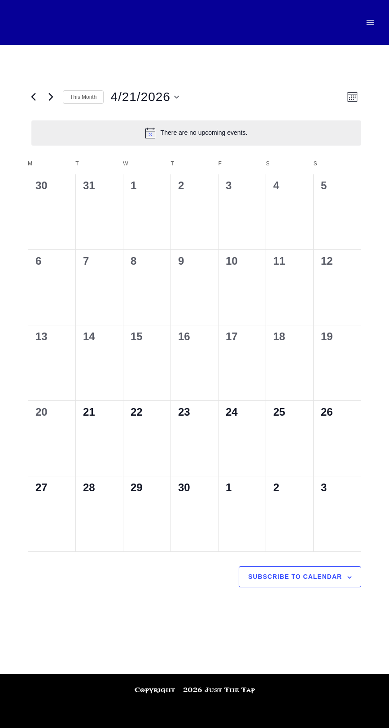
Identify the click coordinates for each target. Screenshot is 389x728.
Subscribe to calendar (295, 576)
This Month (83, 97)
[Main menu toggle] (370, 23)
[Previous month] (33, 97)
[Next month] (50, 97)
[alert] (196, 133)
